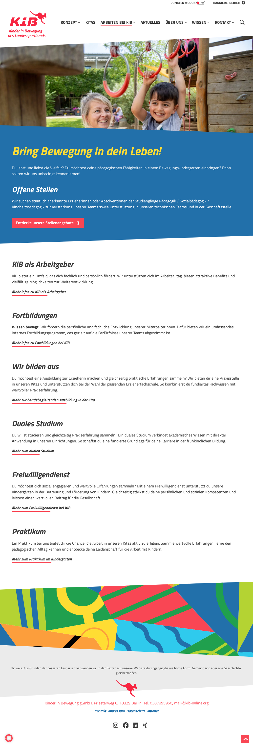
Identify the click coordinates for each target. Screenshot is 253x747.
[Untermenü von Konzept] (79, 22)
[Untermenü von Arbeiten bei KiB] (134, 22)
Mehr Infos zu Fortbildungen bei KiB (40, 343)
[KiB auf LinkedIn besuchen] (135, 725)
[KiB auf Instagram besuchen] (116, 725)
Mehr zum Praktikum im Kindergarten (42, 559)
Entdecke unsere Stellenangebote (45, 223)
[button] (9, 738)
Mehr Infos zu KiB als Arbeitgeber (39, 292)
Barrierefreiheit (229, 2)
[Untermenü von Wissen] (208, 22)
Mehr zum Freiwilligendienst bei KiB (41, 508)
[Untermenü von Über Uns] (186, 22)
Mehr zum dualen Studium (33, 451)
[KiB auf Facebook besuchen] (125, 725)
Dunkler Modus (187, 2)
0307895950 (161, 703)
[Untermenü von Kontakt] (233, 22)
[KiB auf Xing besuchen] (145, 725)
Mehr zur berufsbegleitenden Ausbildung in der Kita (53, 400)
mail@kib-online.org (191, 703)
